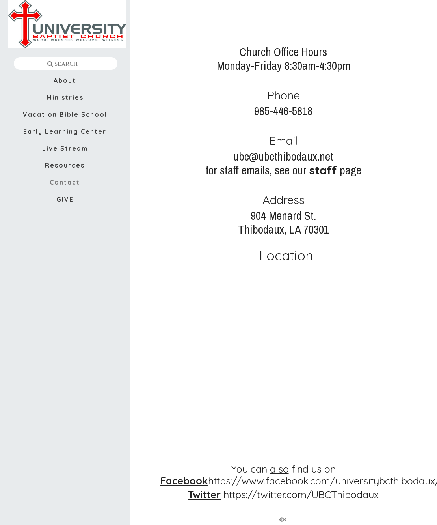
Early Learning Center (64, 131)
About (65, 80)
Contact (65, 182)
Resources (65, 165)
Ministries (65, 97)
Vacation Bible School (65, 114)
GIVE (65, 199)
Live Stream (65, 148)
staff (323, 170)
